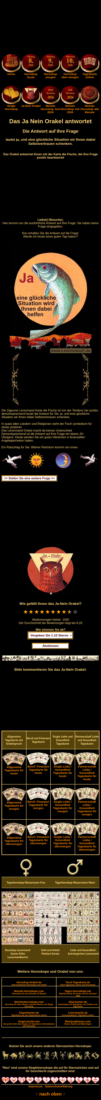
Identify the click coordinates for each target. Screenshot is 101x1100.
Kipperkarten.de (29, 1013)
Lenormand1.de (78, 1013)
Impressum (35, 1086)
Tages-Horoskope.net (78, 993)
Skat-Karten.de (77, 1003)
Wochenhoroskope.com (29, 1003)
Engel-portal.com (29, 1023)
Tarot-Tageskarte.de (77, 983)
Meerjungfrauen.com (77, 1022)
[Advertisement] (50, 27)
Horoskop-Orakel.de (28, 983)
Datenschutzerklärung (58, 1086)
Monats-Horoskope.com (29, 992)
